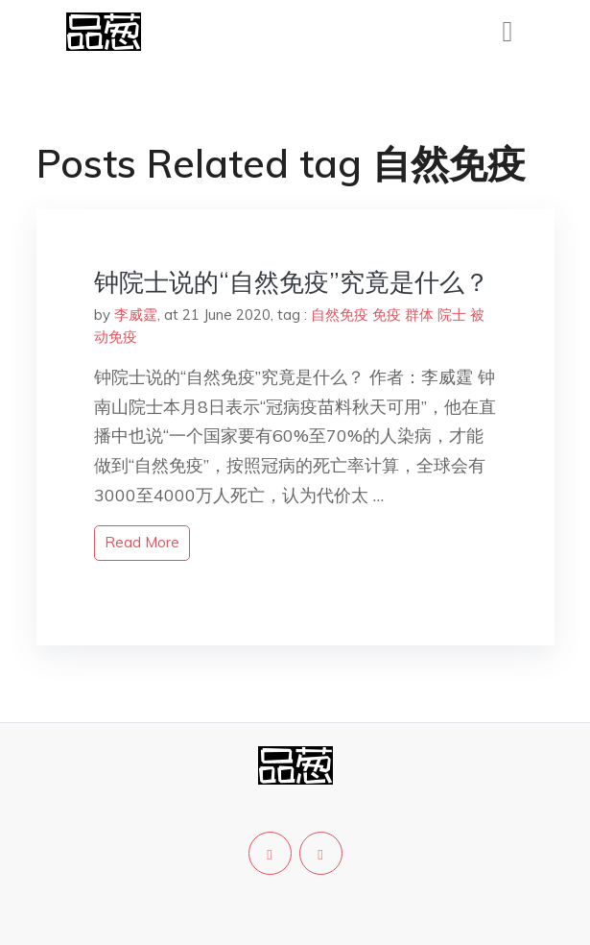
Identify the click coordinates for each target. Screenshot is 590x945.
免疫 (386, 314)
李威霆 (135, 314)
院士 (451, 314)
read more (142, 542)
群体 (419, 314)
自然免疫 (339, 314)
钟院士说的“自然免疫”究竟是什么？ (291, 282)
